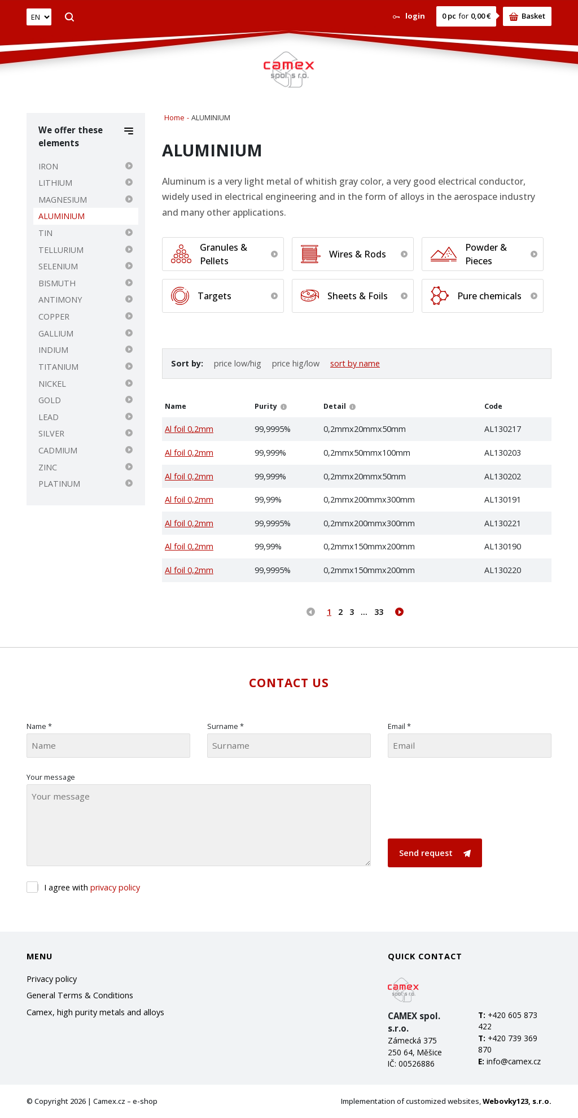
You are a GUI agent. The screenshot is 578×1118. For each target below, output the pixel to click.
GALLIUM (55, 333)
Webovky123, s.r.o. (517, 1101)
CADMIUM (57, 450)
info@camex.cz (514, 1061)
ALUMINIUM (61, 216)
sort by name (355, 363)
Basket (527, 16)
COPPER (53, 316)
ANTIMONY (60, 299)
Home (174, 118)
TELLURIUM (61, 249)
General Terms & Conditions (80, 995)
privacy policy (115, 887)
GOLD (49, 400)
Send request (435, 853)
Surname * (225, 726)
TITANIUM (58, 366)
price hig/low (295, 363)
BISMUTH (57, 283)
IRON (48, 166)
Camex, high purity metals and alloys (95, 1012)
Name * (39, 726)
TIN (45, 233)
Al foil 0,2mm (189, 428)
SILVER (51, 433)
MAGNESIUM (62, 199)
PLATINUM (59, 483)
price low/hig (237, 363)
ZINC (47, 467)
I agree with (92, 887)
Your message (51, 777)
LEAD (48, 417)
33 (378, 611)
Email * (399, 726)
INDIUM (53, 349)
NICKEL (52, 383)
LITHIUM (55, 182)
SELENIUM (58, 266)
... (364, 611)
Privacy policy (52, 978)
